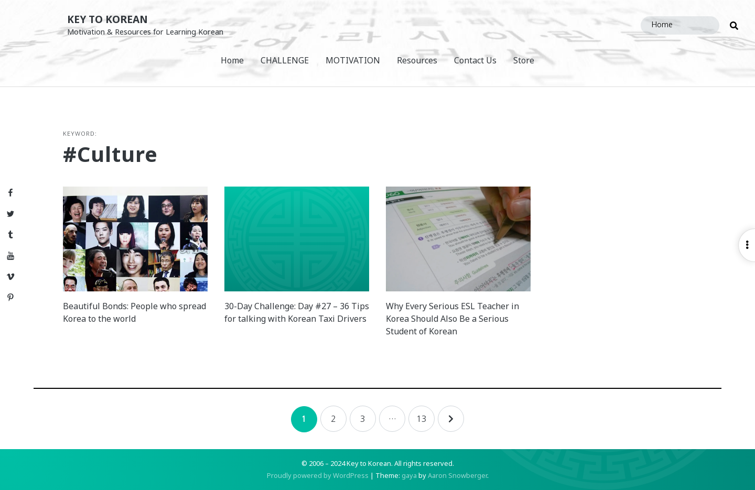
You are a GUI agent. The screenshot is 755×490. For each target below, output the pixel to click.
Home (232, 60)
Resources (417, 60)
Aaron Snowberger (457, 475)
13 (421, 419)
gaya (409, 475)
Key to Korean (107, 19)
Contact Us (475, 60)
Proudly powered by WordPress (318, 475)
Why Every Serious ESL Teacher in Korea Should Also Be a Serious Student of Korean (452, 318)
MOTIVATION (353, 60)
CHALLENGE (285, 60)
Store (523, 60)
